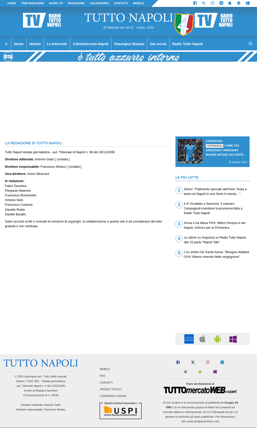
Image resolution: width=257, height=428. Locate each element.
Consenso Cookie (113, 395)
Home (11, 3)
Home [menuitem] (19, 44)
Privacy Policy (111, 389)
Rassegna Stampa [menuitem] (129, 44)
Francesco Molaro (54, 409)
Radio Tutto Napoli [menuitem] (187, 44)
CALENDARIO (99, 3)
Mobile (105, 369)
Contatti (106, 382)
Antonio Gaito (52, 404)
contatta (62, 159)
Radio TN (56, 3)
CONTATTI (121, 3)
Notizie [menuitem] (35, 44)
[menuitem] (6, 44)
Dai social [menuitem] (158, 44)
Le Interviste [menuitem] (57, 44)
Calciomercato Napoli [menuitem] (90, 44)
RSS (102, 375)
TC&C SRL (32, 381)
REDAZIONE (76, 3)
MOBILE (138, 3)
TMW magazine (32, 3)
